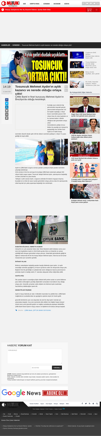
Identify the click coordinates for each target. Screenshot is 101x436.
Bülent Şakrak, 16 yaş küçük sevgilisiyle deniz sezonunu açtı (80, 426)
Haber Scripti (58, 409)
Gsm (56, 414)
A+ (66, 87)
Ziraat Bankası (25, 414)
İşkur (96, 414)
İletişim (62, 403)
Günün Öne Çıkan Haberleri (10, 420)
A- (66, 90)
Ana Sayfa (49, 403)
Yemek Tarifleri (34, 403)
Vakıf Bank (74, 414)
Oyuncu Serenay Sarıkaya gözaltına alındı (15, 428)
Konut (90, 414)
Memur (16, 414)
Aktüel (41, 414)
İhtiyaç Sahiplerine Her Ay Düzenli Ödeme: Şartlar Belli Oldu (28, 9)
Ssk (4, 414)
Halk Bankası (65, 414)
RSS (67, 403)
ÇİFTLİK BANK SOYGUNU (42, 310)
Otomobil (83, 414)
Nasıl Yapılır (49, 414)
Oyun (42, 403)
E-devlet (34, 414)
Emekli (18, 416)
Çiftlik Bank (28, 310)
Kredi (9, 414)
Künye (56, 403)
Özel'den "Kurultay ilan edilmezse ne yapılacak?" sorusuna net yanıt (49, 426)
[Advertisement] (50, 27)
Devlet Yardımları (8, 416)
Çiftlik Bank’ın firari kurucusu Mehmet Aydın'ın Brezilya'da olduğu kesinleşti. (39, 98)
